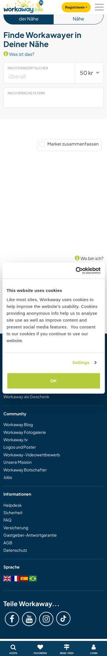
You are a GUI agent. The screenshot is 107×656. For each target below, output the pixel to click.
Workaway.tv (15, 439)
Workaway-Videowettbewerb (31, 454)
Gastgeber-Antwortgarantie (30, 535)
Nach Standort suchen (28, 68)
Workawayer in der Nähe (28, 15)
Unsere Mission (17, 462)
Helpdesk (12, 505)
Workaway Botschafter (25, 469)
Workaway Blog (18, 424)
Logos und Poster (19, 446)
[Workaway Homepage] (23, 6)
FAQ (7, 519)
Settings (81, 362)
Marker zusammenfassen (73, 143)
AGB (7, 542)
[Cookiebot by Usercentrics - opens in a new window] (76, 270)
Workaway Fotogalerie (24, 432)
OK (53, 380)
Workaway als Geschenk (26, 396)
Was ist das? (19, 54)
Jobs (7, 477)
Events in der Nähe (78, 15)
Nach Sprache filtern (26, 93)
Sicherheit (13, 512)
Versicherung (15, 527)
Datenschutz (15, 550)
